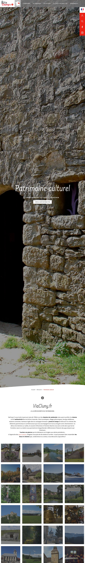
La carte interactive (57, 3)
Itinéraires (23, 3)
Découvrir (43, 3)
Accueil (33, 389)
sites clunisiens (23, 434)
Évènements (71, 3)
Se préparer (33, 3)
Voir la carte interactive (42, 203)
